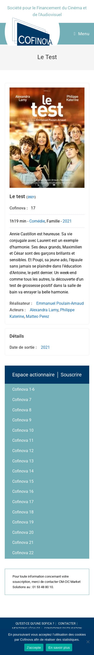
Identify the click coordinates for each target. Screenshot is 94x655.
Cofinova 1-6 (23, 389)
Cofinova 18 (23, 512)
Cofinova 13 (23, 461)
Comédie (37, 221)
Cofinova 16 (23, 491)
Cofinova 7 (21, 399)
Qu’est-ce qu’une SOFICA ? (35, 623)
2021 (31, 197)
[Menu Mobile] (81, 33)
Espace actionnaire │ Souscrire (47, 375)
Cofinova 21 (23, 542)
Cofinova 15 (23, 481)
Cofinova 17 (23, 501)
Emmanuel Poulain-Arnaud (60, 303)
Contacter (66, 623)
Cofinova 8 (21, 410)
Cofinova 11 (23, 440)
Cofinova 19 (23, 522)
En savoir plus (59, 647)
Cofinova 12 (23, 450)
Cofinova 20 (23, 532)
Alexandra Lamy (44, 310)
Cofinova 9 (21, 420)
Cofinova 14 (23, 471)
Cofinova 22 (23, 552)
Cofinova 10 (23, 430)
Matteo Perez (37, 316)
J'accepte (34, 647)
